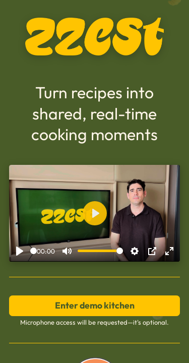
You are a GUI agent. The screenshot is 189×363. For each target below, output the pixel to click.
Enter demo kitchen (95, 305)
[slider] (33, 251)
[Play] (20, 251)
